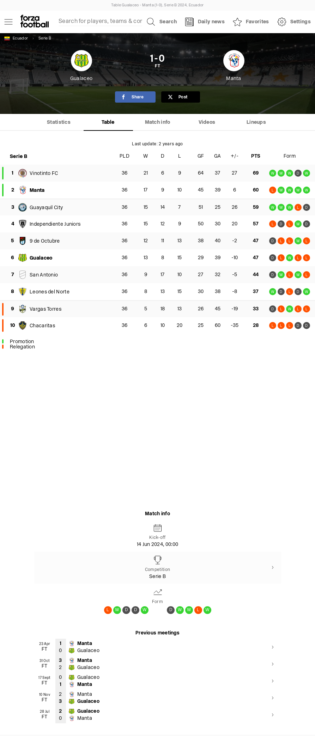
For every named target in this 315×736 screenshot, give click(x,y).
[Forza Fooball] (34, 21)
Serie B (44, 39)
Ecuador (16, 38)
